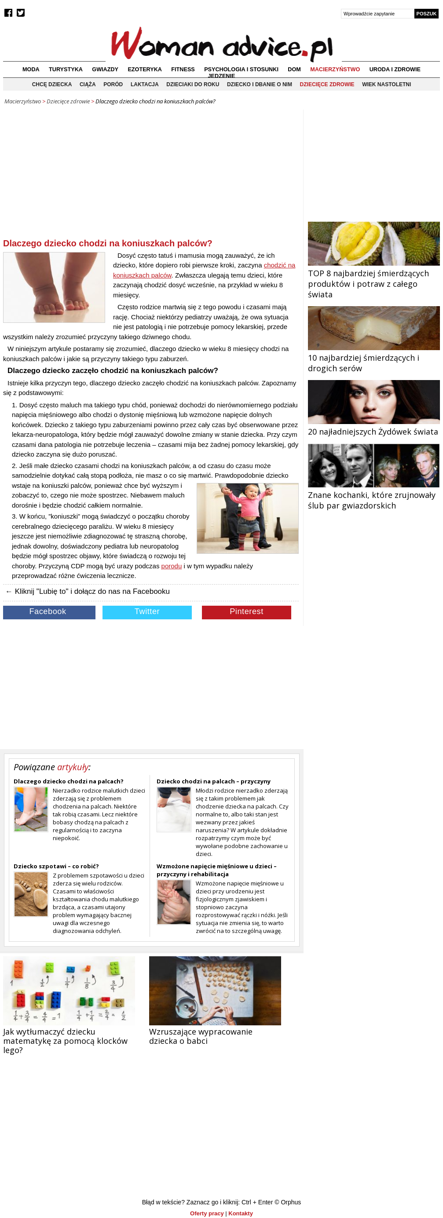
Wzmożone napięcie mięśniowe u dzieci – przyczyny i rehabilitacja (217, 870)
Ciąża (88, 84)
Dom (294, 69)
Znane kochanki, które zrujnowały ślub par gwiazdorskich (374, 495)
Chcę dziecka (52, 84)
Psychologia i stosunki (241, 69)
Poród (113, 84)
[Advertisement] (151, 175)
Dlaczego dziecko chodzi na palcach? (69, 781)
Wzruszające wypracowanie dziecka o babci (201, 1036)
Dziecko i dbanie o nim (259, 84)
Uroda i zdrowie (395, 69)
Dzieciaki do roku (192, 84)
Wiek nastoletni (386, 84)
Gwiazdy (105, 69)
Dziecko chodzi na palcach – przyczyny (214, 781)
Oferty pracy (207, 1213)
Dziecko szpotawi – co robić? (56, 866)
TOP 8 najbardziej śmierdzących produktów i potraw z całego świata (374, 278)
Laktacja (145, 84)
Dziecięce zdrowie (327, 84)
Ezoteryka (145, 69)
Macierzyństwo (335, 69)
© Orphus (288, 1202)
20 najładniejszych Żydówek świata (374, 426)
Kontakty (240, 1213)
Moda (31, 69)
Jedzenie (221, 76)
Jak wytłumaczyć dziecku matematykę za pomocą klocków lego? (65, 1040)
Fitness (182, 69)
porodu (171, 566)
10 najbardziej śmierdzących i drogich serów (374, 357)
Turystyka (66, 69)
